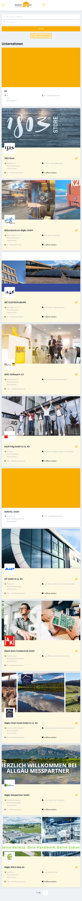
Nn (5, 91)
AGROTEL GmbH (11, 511)
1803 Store (9, 158)
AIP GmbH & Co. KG (13, 579)
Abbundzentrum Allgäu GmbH (18, 230)
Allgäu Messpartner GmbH (16, 795)
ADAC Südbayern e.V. (14, 374)
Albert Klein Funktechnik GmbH (19, 651)
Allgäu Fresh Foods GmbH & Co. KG (21, 723)
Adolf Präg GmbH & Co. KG (17, 446)
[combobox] (41, 16)
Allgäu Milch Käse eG (14, 867)
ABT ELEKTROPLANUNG (15, 302)
